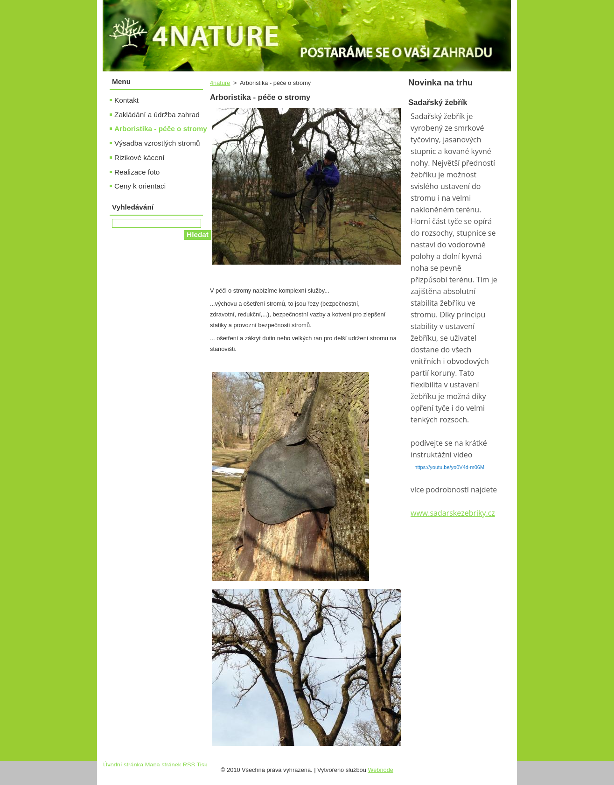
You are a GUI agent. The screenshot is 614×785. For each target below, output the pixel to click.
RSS (189, 764)
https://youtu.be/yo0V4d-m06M (449, 467)
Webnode (380, 769)
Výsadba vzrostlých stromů (157, 143)
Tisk (201, 764)
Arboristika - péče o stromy (160, 129)
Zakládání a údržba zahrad (157, 115)
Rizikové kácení (139, 157)
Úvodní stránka (123, 764)
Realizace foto (137, 172)
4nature (220, 82)
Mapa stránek (163, 764)
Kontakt (126, 100)
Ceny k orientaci (140, 186)
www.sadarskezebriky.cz (453, 513)
